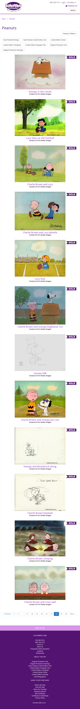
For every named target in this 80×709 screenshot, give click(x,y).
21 (47, 614)
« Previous (7, 614)
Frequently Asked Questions (39, 649)
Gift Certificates (40, 694)
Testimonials (40, 653)
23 (56, 614)
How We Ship (40, 687)
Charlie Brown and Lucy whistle (40, 232)
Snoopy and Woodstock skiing (40, 466)
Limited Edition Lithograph (12, 45)
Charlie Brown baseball (40, 512)
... (22, 614)
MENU (73, 10)
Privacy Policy (40, 698)
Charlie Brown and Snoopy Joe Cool (40, 419)
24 (61, 614)
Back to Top (40, 628)
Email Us (40, 644)
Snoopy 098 (40, 373)
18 (32, 614)
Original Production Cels (58, 45)
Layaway (40, 651)
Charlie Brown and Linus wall (40, 601)
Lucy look (40, 278)
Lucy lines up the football (40, 137)
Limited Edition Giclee (58, 40)
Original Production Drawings (13, 50)
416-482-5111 (40, 640)
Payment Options (40, 691)
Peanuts (12, 19)
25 (66, 614)
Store (4, 19)
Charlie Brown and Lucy (40, 184)
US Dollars (71, 2)
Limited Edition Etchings (40, 674)
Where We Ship (40, 685)
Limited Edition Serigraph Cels (35, 45)
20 (42, 614)
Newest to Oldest (69, 33)
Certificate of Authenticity (40, 696)
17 (27, 614)
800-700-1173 (40, 642)
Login (63, 2)
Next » (72, 614)
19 (37, 614)
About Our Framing (39, 689)
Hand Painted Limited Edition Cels (34, 40)
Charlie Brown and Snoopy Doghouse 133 (40, 326)
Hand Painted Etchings (11, 40)
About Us (40, 647)
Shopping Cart (71, 6)
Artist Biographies (40, 677)
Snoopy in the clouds (40, 91)
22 (51, 614)
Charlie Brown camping (40, 558)
